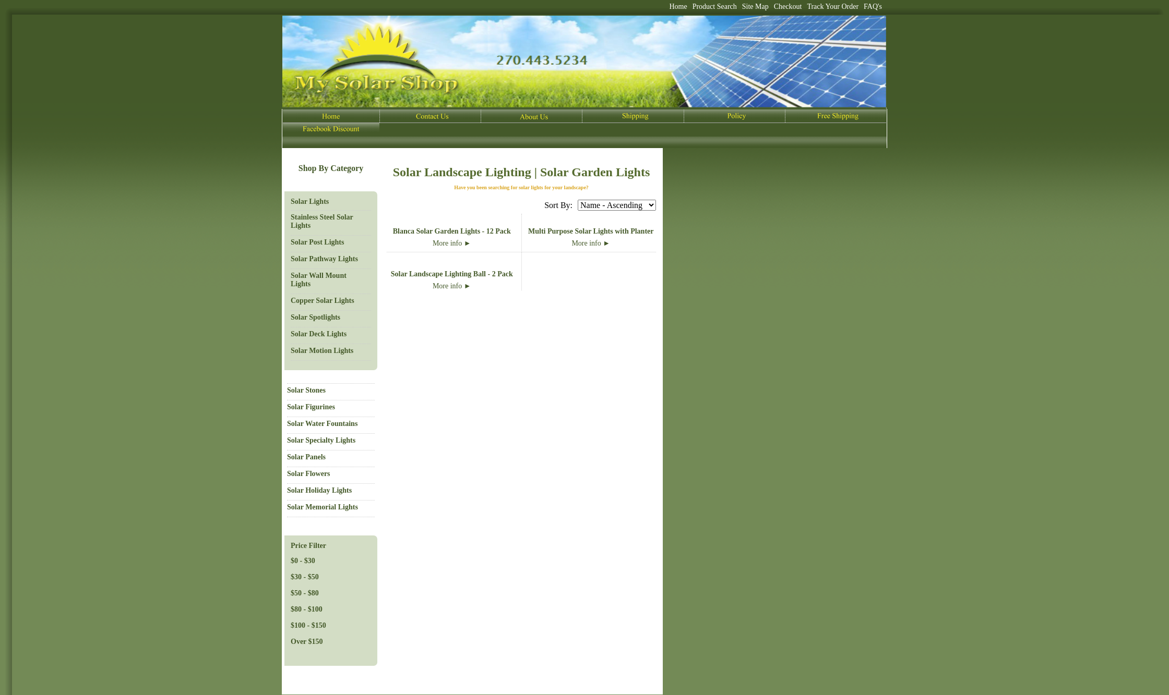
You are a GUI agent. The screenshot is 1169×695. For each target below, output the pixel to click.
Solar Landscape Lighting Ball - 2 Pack (452, 274)
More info (452, 243)
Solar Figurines (311, 407)
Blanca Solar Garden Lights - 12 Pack (452, 231)
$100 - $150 (308, 625)
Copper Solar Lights (322, 300)
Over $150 (307, 641)
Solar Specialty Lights (321, 440)
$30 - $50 (305, 577)
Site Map (755, 6)
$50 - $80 (305, 593)
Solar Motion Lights (322, 351)
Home (678, 6)
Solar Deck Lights (319, 334)
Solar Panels (306, 457)
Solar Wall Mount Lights (319, 280)
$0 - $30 (303, 561)
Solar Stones (306, 390)
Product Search (715, 6)
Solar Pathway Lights (324, 259)
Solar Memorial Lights (322, 507)
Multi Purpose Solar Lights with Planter (590, 231)
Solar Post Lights (317, 242)
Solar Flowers (308, 474)
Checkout (788, 6)
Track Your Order (832, 6)
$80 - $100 (307, 609)
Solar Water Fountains (322, 424)
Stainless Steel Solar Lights (322, 221)
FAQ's (873, 6)
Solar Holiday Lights (319, 490)
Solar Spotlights (315, 317)
